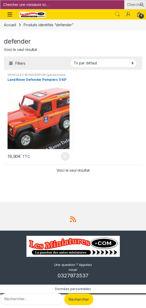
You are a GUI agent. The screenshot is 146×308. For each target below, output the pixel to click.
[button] (142, 4)
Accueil (10, 25)
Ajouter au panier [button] (65, 156)
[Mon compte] (128, 14)
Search (117, 14)
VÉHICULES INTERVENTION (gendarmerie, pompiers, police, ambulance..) (37, 76)
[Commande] (103, 63)
